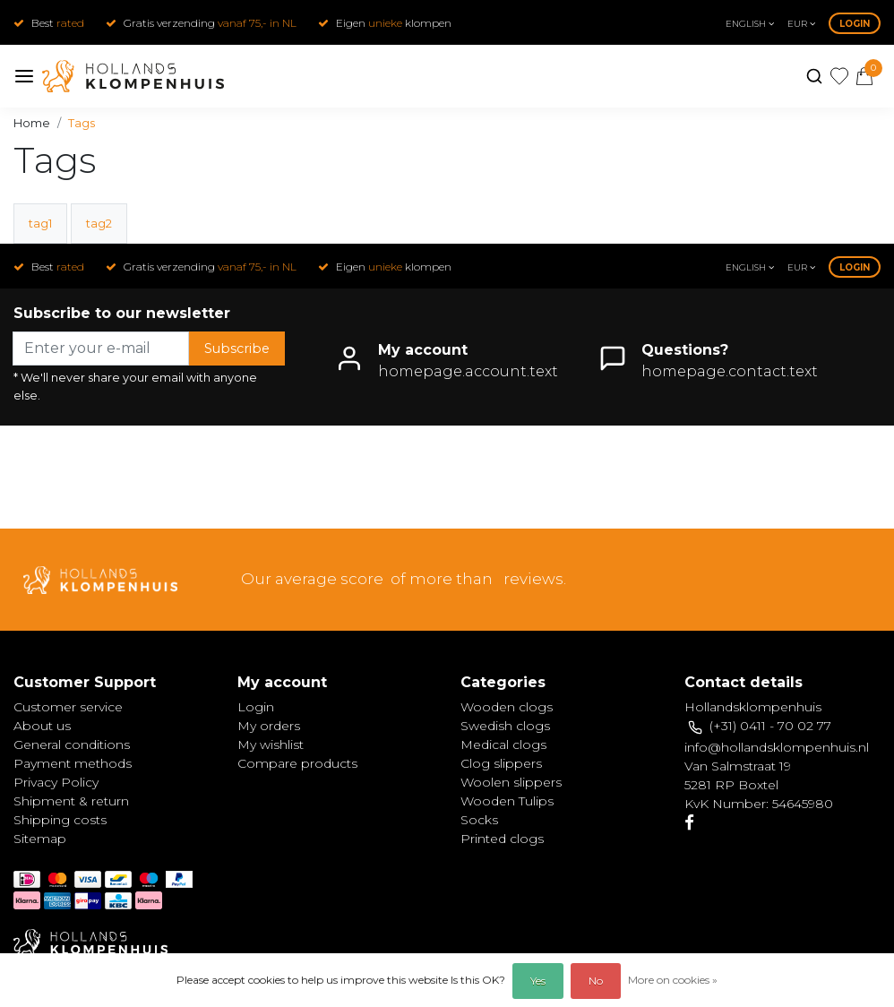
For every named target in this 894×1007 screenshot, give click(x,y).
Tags (81, 123)
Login (854, 24)
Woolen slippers (511, 782)
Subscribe (237, 348)
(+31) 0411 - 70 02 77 (770, 726)
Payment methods (72, 763)
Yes (538, 980)
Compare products (297, 763)
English (750, 24)
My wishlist (270, 744)
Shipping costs (60, 820)
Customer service (68, 707)
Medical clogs (503, 744)
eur (801, 24)
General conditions (71, 744)
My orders (268, 726)
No (596, 980)
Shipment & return (71, 801)
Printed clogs (502, 839)
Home (31, 123)
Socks (479, 820)
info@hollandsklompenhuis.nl (776, 747)
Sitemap (39, 839)
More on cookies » (673, 979)
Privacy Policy (56, 782)
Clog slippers (501, 763)
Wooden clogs (506, 707)
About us (42, 726)
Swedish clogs (505, 726)
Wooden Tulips (507, 801)
